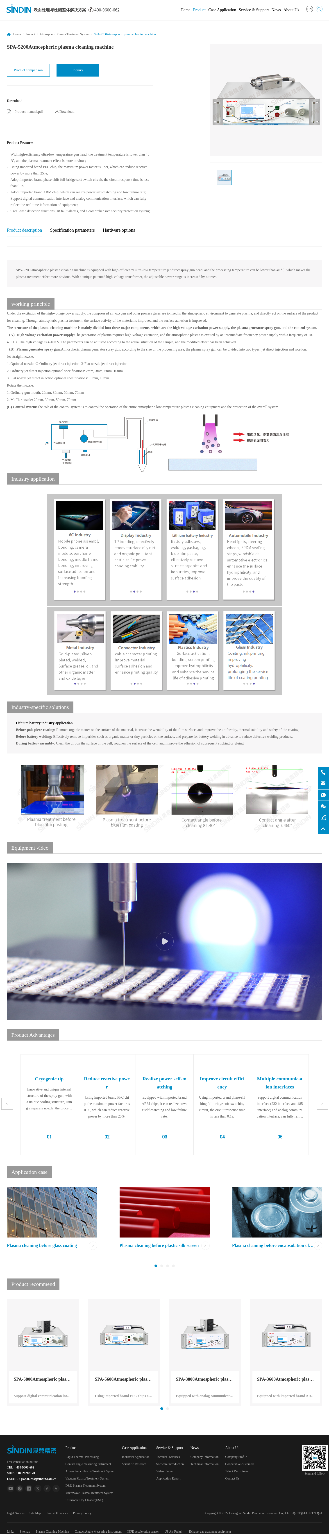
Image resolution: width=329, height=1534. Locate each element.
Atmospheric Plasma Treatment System (64, 34)
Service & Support (254, 10)
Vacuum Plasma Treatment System (87, 1478)
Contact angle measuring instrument (88, 1464)
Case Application (222, 10)
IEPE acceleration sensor (143, 1531)
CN (309, 9)
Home (186, 10)
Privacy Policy (82, 1513)
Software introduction (170, 1464)
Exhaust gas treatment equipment (210, 1531)
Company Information (205, 1457)
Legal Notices (16, 1513)
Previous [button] (7, 1103)
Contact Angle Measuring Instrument (98, 1531)
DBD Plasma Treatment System (86, 1485)
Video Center (164, 1471)
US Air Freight (174, 1531)
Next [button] (322, 1103)
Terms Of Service (57, 1513)
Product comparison (28, 70)
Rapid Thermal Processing (82, 1457)
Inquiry (78, 70)
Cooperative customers (239, 1464)
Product (199, 10)
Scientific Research (134, 1464)
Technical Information (205, 1464)
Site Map (35, 1513)
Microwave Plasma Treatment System (89, 1493)
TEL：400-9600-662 (20, 1467)
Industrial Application (135, 1457)
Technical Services (168, 1457)
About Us (291, 10)
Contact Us (232, 1478)
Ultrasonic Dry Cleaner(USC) (84, 1500)
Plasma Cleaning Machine (52, 1531)
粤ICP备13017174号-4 (307, 1513)
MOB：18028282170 (21, 1473)
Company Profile (236, 1457)
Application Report (168, 1478)
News (276, 10)
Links (10, 1531)
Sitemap (25, 1531)
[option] (266, 100)
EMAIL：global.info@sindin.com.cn (32, 1479)
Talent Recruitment (237, 1471)
